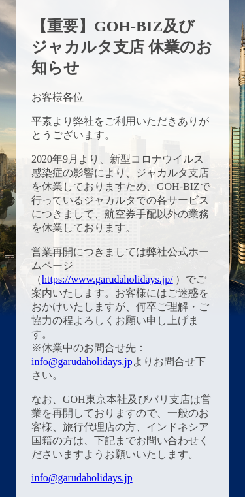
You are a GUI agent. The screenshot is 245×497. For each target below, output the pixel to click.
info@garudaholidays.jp (82, 361)
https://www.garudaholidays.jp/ (107, 279)
